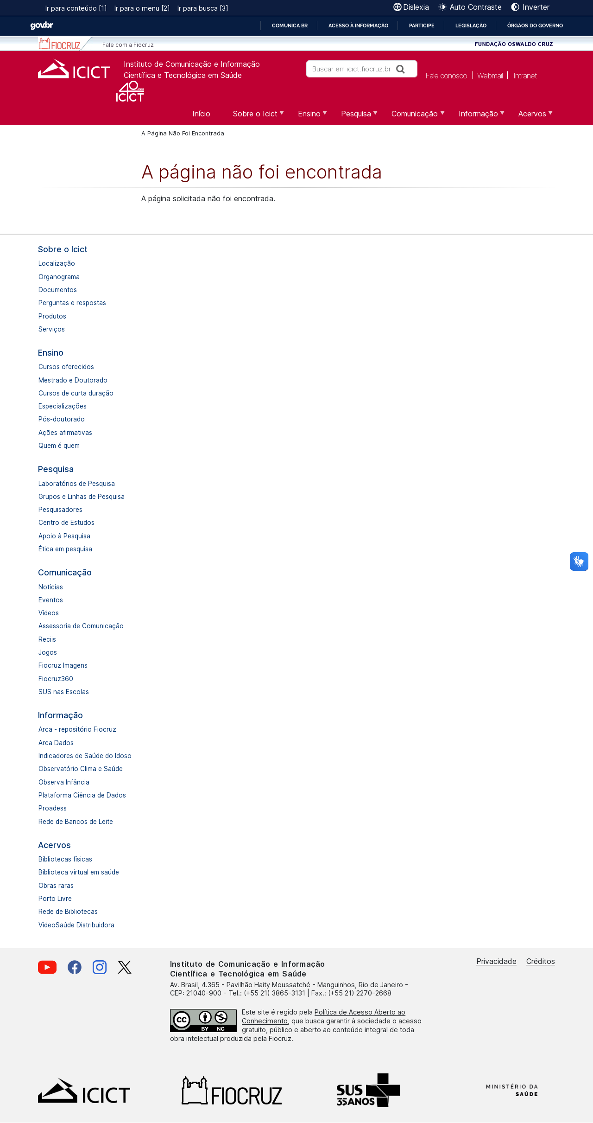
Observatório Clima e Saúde (80, 768)
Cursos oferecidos (66, 366)
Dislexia (416, 7)
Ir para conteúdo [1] (76, 8)
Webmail (490, 75)
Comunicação (65, 572)
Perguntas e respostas (72, 302)
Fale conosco (446, 75)
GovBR (41, 25)
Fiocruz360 (55, 679)
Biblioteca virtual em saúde (78, 872)
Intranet (525, 75)
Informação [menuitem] (477, 117)
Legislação (470, 25)
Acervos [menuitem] (531, 117)
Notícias (50, 587)
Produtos (52, 316)
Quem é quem (59, 445)
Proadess (52, 808)
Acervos (54, 845)
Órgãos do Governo (535, 25)
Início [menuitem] (201, 113)
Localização (56, 263)
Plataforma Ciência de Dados (82, 795)
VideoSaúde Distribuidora (76, 925)
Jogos (47, 652)
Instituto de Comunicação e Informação (192, 64)
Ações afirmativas (65, 432)
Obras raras (56, 885)
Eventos (50, 600)
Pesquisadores (60, 509)
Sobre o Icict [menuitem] (254, 117)
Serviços (51, 329)
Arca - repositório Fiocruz (77, 729)
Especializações (62, 406)
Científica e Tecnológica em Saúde (183, 75)
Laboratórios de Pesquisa (76, 483)
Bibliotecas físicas (65, 859)
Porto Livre (55, 898)
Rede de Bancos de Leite (75, 821)
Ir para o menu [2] (142, 8)
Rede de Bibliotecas (68, 911)
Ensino (50, 352)
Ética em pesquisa (65, 549)
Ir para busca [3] (202, 8)
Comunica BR (290, 25)
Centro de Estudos (66, 522)
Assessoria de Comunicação (81, 626)
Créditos (540, 961)
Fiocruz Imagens (63, 665)
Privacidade (496, 961)
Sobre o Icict (63, 249)
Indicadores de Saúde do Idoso (85, 755)
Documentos (57, 290)
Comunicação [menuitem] (413, 117)
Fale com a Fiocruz (128, 44)
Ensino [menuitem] (308, 117)
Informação (60, 715)
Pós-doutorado (61, 419)
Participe (422, 25)
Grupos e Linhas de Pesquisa (81, 496)
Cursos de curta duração (76, 393)
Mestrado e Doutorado (72, 380)
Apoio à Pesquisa (64, 536)
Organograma (59, 277)
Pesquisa (56, 469)
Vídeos (48, 613)
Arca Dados (56, 743)
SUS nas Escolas (63, 691)
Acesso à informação (358, 25)
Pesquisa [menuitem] (355, 117)
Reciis (47, 639)
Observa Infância (63, 782)
